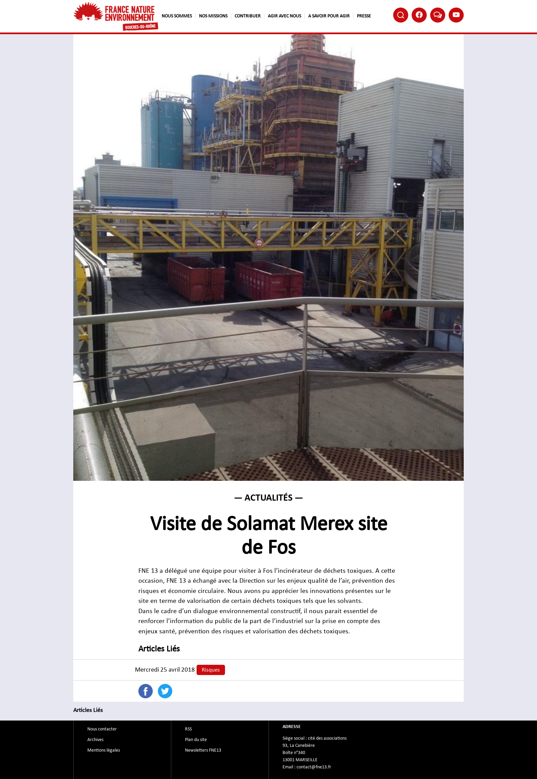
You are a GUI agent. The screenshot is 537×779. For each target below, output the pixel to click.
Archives (95, 740)
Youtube (456, 15)
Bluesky (438, 14)
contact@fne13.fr (314, 767)
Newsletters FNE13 (203, 750)
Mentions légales (103, 750)
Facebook (419, 15)
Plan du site (196, 740)
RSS (188, 729)
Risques (211, 670)
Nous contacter (102, 729)
